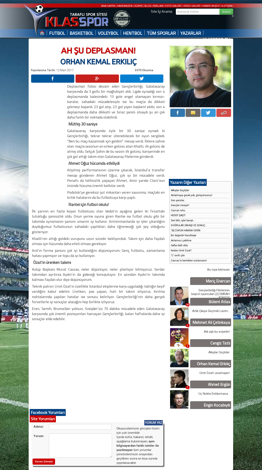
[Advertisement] (48, 145)
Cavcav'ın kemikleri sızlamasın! (189, 260)
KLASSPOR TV (216, 40)
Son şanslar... (178, 200)
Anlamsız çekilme (181, 240)
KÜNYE (138, 5)
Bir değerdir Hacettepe (183, 235)
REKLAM (158, 5)
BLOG (148, 5)
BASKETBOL (81, 33)
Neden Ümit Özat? (181, 250)
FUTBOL (57, 33)
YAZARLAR (190, 33)
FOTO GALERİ (173, 5)
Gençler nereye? (180, 205)
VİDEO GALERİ (191, 5)
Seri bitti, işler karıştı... (183, 220)
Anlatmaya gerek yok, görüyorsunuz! (191, 195)
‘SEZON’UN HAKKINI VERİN (185, 230)
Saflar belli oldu (179, 245)
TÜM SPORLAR (161, 33)
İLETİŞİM (226, 5)
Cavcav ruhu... (179, 210)
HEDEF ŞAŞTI (178, 215)
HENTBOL (132, 33)
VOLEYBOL (108, 33)
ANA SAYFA (108, 5)
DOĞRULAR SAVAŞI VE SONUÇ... (189, 225)
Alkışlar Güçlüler (180, 190)
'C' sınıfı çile (178, 255)
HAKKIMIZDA (125, 5)
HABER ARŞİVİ (211, 5)
